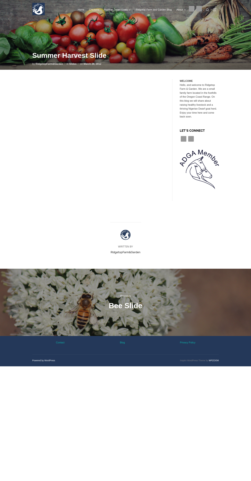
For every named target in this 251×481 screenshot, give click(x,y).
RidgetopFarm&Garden (49, 64)
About (181, 9)
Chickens (94, 9)
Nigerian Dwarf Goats (117, 9)
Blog (122, 342)
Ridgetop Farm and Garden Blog (154, 9)
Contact (60, 342)
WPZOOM (214, 360)
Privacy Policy (188, 342)
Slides (72, 64)
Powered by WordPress (43, 360)
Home (81, 9)
